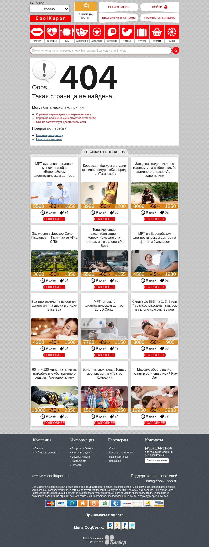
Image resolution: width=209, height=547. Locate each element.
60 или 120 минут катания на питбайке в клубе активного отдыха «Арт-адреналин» (54, 373)
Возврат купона (81, 456)
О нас (112, 448)
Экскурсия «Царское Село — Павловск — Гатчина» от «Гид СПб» (54, 237)
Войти (159, 7)
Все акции (115, 460)
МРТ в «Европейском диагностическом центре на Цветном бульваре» (154, 237)
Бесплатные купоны (118, 17)
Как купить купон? (82, 452)
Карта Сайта (79, 460)
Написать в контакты (49, 139)
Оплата (38, 448)
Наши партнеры (118, 456)
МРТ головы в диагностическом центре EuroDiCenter (104, 305)
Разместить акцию (159, 17)
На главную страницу (49, 135)
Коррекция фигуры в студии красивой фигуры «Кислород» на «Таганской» (104, 169)
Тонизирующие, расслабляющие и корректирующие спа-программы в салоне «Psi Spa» (104, 237)
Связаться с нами (157, 460)
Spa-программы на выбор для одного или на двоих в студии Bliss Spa (54, 305)
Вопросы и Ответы (82, 448)
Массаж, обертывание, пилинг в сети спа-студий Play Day (155, 373)
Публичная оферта (45, 452)
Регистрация (119, 7)
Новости (76, 465)
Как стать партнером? (122, 452)
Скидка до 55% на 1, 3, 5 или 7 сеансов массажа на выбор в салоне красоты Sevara (154, 305)
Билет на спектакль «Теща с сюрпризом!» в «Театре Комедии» (104, 373)
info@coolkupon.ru (161, 481)
